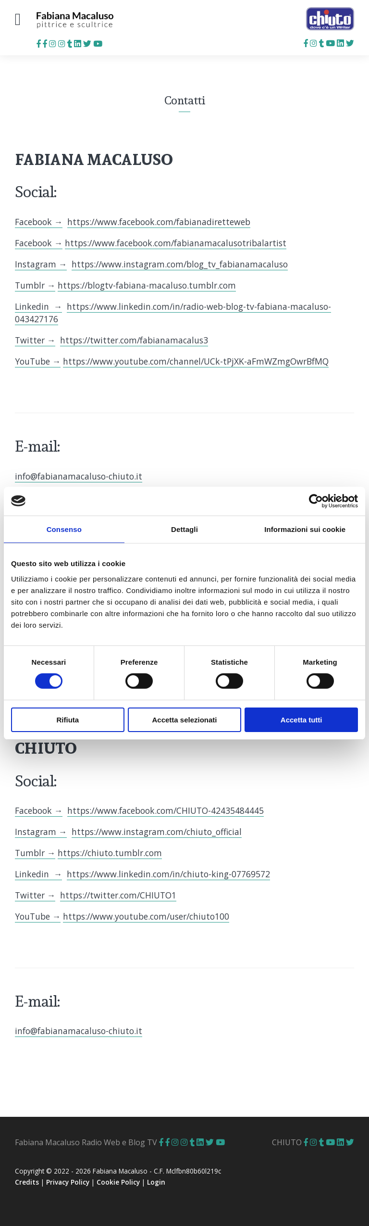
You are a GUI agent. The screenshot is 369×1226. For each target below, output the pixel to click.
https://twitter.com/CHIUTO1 (118, 895)
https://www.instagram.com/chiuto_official (157, 831)
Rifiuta (67, 720)
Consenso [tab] (64, 529)
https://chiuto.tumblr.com (110, 853)
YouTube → (38, 361)
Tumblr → (35, 285)
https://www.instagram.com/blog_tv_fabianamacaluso (180, 264)
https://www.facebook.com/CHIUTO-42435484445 (165, 810)
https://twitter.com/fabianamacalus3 (134, 340)
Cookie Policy (118, 1182)
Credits (27, 1182)
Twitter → (35, 340)
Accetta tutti (301, 720)
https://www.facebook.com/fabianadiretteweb (158, 222)
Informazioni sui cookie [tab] (304, 529)
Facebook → (39, 222)
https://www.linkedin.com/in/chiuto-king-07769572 (168, 874)
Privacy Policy (67, 1182)
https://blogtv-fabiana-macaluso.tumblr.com (147, 285)
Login (156, 1182)
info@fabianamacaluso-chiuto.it (78, 476)
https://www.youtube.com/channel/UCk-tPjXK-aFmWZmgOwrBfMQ (196, 361)
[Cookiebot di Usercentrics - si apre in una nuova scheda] (316, 500)
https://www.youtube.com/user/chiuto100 (146, 916)
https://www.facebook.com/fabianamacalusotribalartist (175, 243)
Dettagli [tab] (184, 529)
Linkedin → (38, 306)
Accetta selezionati (184, 720)
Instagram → (41, 264)
